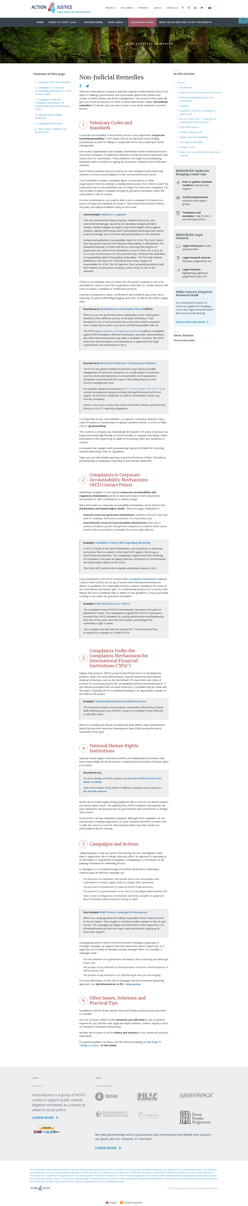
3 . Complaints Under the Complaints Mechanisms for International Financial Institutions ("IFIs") (52, 104)
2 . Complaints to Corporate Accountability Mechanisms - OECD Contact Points (53, 91)
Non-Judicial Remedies (191, 142)
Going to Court (187, 147)
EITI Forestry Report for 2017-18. (143, 388)
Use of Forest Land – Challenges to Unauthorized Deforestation (197, 120)
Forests (181, 82)
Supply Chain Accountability (193, 137)
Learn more (45, 1117)
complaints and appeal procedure (120, 331)
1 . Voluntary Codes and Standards (53, 82)
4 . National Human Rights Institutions (48, 116)
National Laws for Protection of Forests (200, 92)
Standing (183, 105)
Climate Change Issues (191, 132)
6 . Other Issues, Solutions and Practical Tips (51, 130)
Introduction (185, 87)
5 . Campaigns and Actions (49, 123)
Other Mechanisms (189, 127)
